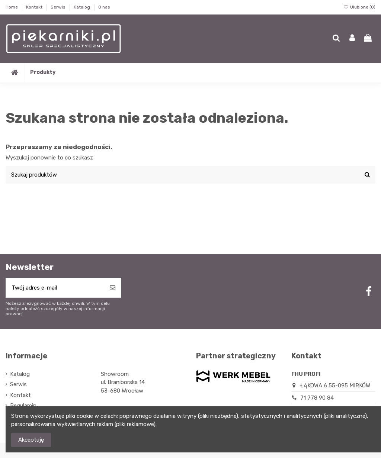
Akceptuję (31, 439)
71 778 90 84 (317, 397)
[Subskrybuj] (112, 288)
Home (12, 7)
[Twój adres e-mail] (55, 288)
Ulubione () (359, 7)
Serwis (59, 7)
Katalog (82, 7)
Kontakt (35, 7)
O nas (104, 7)
